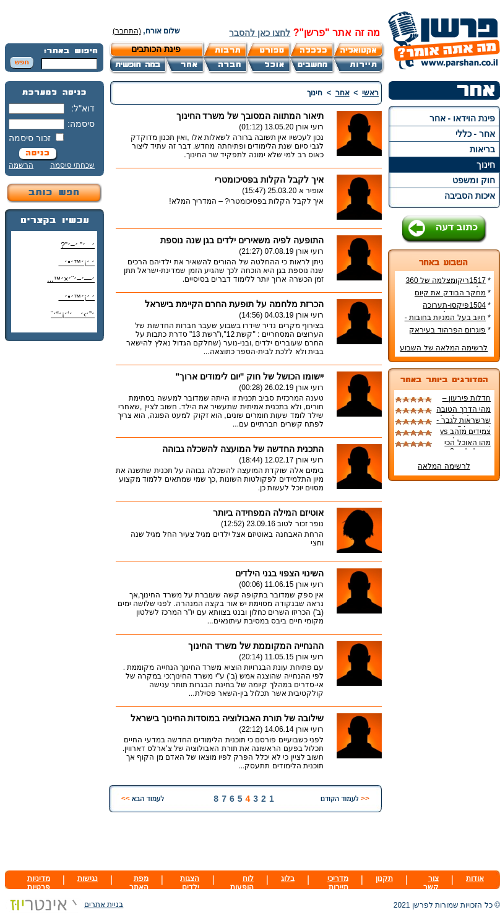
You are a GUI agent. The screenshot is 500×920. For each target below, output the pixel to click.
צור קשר (431, 883)
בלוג (288, 878)
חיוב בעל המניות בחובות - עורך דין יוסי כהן (448, 322)
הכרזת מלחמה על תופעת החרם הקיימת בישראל (234, 304)
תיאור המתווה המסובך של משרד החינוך (250, 116)
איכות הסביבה (469, 196)
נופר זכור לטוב (300, 523)
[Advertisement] (54, 535)
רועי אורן (310, 127)
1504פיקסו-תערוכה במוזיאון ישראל (457, 309)
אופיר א (311, 190)
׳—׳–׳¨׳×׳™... (71, 279)
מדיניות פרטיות (38, 883)
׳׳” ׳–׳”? (78, 245)
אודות (475, 878)
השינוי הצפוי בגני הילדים (279, 573)
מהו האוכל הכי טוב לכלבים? (467, 447)
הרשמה (21, 165)
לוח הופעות (242, 883)
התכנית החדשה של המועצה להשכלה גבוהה (243, 449)
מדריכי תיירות (337, 883)
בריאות (482, 149)
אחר (342, 93)
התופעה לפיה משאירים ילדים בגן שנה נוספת (242, 240)
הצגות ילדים (189, 883)
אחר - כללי (475, 134)
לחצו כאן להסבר (259, 33)
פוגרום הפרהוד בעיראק (447, 330)
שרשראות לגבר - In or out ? (463, 424)
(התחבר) (127, 31)
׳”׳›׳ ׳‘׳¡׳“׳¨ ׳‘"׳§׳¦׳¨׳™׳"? (70, 319)
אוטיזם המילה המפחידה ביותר (268, 513)
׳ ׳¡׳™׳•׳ (76, 262)
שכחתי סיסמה (72, 165)
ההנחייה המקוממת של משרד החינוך (256, 646)
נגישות (87, 878)
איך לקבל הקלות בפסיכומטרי (269, 179)
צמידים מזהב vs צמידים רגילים (465, 436)
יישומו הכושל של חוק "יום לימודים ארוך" (249, 376)
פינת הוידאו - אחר (462, 118)
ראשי (370, 93)
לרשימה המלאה (444, 466)
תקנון (384, 878)
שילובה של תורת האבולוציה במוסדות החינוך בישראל (227, 718)
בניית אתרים (64, 904)
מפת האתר (139, 883)
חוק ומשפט (473, 180)
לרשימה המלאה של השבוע (444, 348)
